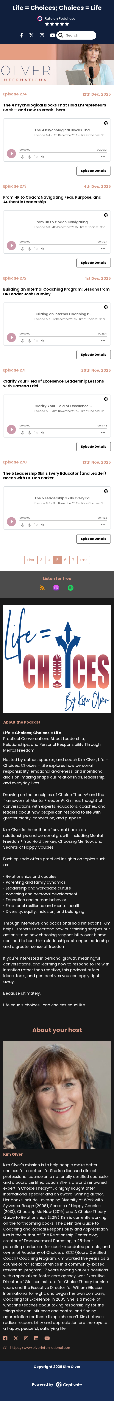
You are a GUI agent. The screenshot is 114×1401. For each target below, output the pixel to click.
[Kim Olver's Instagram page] (28, 1338)
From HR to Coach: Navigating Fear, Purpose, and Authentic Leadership (52, 200)
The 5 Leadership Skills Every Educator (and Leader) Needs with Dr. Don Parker (54, 476)
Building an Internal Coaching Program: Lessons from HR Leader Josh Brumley (56, 291)
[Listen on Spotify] (70, 588)
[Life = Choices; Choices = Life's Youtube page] (50, 35)
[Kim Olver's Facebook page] (7, 1338)
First (30, 559)
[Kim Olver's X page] (18, 1338)
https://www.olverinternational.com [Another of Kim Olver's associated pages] (37, 1347)
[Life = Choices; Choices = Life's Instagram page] (39, 35)
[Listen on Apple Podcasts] (56, 588)
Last (83, 559)
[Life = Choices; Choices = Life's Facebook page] (21, 35)
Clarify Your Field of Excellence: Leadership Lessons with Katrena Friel (53, 383)
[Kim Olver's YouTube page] (49, 1338)
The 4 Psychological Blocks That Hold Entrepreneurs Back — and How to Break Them (54, 107)
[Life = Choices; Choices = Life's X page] (29, 35)
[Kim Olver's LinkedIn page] (39, 1338)
